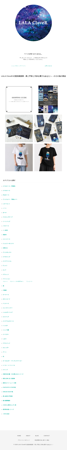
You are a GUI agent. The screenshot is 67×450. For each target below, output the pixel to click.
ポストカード (6, 299)
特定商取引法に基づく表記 (42, 440)
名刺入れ (5, 248)
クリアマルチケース (8, 321)
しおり (5, 338)
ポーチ (5, 212)
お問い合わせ (48, 65)
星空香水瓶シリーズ (8, 409)
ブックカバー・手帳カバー (10, 199)
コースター (6, 334)
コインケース (6, 239)
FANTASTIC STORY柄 (9, 387)
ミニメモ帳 (6, 330)
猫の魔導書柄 (6, 400)
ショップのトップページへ (18, 65)
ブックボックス (7, 252)
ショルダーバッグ (8, 312)
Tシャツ (5, 265)
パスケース (6, 226)
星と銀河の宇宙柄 (8, 396)
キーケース (6, 294)
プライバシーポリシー (24, 440)
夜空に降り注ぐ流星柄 (9, 378)
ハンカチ (5, 325)
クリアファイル (7, 261)
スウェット (6, 274)
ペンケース (6, 303)
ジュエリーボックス (8, 243)
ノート (5, 208)
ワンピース (29, 281)
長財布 (5, 234)
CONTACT (47, 435)
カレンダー (6, 347)
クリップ (5, 369)
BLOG (37, 435)
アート (5, 352)
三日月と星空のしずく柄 (9, 405)
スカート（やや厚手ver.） (17, 281)
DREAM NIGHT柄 (8, 391)
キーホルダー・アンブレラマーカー (12, 361)
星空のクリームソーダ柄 (9, 383)
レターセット (6, 203)
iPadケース (6, 195)
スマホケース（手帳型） (9, 186)
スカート (5, 281)
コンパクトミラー (8, 308)
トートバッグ (6, 221)
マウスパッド (6, 343)
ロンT (4, 270)
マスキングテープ (8, 217)
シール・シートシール (9, 365)
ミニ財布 (5, 230)
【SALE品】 (6, 414)
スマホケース (6, 190)
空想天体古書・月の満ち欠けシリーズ (13, 374)
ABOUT (28, 435)
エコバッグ (6, 316)
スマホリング (6, 256)
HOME (19, 435)
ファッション (6, 278)
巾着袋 (5, 290)
